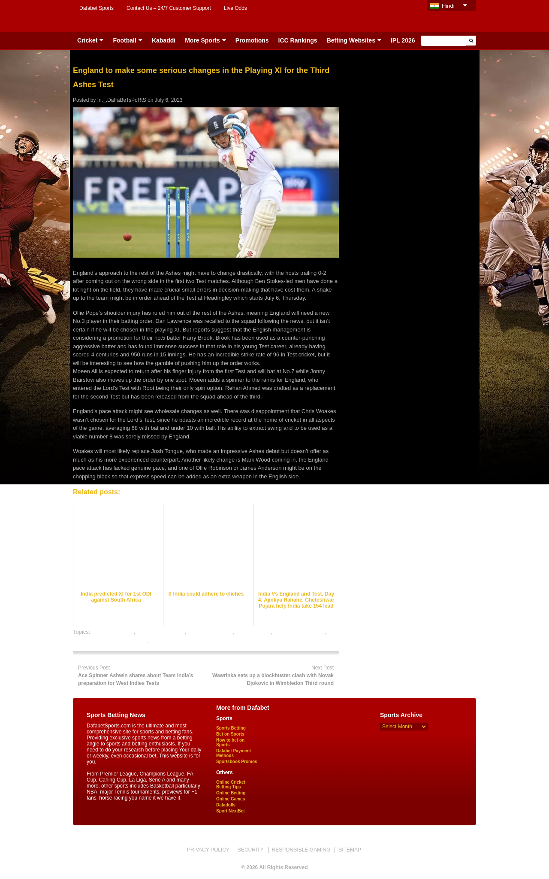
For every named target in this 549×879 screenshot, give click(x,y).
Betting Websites (351, 40)
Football (124, 40)
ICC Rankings (297, 40)
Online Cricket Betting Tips (230, 784)
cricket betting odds (161, 632)
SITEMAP (349, 850)
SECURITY (251, 850)
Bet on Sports (230, 734)
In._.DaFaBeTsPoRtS (121, 100)
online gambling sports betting (110, 640)
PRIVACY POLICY (208, 850)
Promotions (252, 40)
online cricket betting (299, 632)
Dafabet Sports (96, 8)
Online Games (230, 799)
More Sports (202, 40)
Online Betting (230, 793)
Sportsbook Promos (236, 761)
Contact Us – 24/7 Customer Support (169, 8)
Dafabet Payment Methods (233, 753)
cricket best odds (113, 632)
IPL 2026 (403, 40)
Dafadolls (225, 805)
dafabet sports (253, 632)
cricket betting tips (210, 632)
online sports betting (175, 640)
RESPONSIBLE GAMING (301, 850)
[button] (471, 41)
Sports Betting (231, 728)
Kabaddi (163, 40)
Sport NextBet (230, 811)
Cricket (87, 40)
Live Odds (235, 8)
